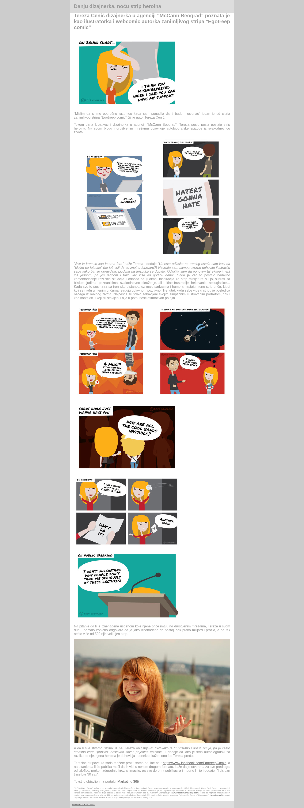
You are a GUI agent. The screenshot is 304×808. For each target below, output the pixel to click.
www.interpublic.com (219, 795)
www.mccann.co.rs (83, 804)
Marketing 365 (128, 781)
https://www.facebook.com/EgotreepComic (194, 763)
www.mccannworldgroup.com (185, 793)
